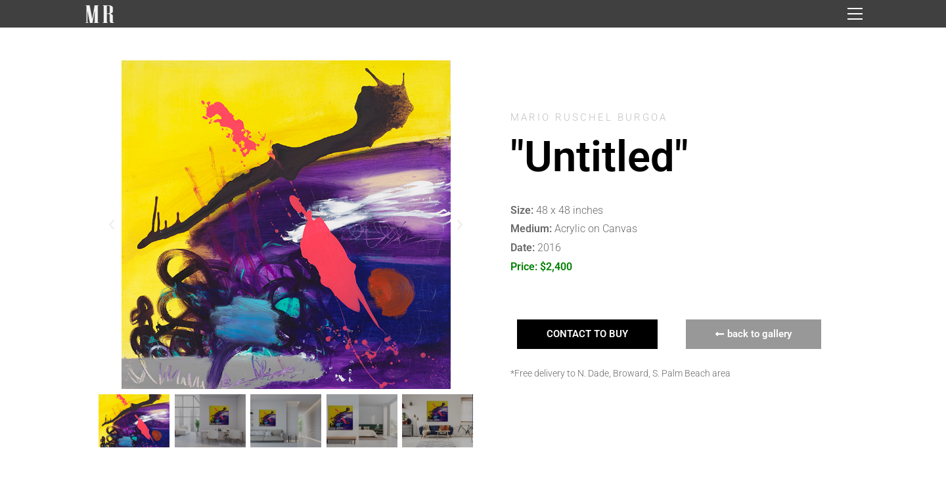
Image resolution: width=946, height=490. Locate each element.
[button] (111, 225)
